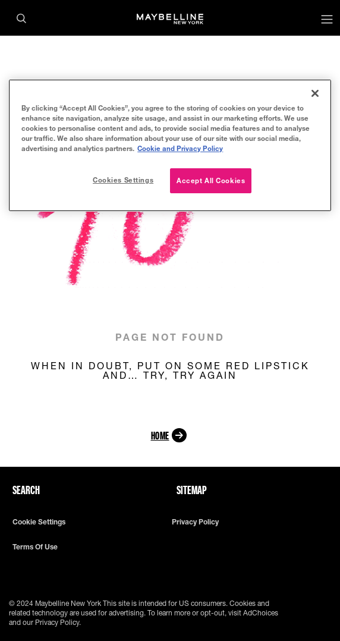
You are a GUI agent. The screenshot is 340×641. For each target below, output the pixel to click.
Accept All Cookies (211, 180)
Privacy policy (195, 522)
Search (26, 490)
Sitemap (192, 490)
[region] (169, 145)
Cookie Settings (38, 522)
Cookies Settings (123, 180)
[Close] (315, 93)
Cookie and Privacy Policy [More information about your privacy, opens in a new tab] (180, 148)
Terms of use (35, 547)
